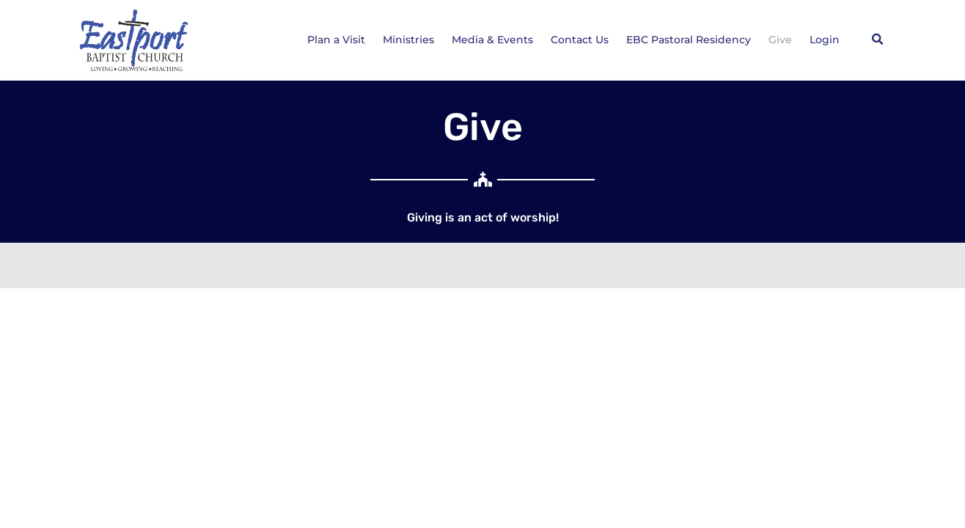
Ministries (408, 39)
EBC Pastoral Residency (688, 39)
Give (780, 39)
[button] (877, 39)
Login (825, 39)
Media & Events (492, 39)
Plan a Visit (336, 39)
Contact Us (580, 39)
